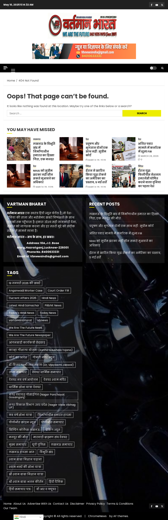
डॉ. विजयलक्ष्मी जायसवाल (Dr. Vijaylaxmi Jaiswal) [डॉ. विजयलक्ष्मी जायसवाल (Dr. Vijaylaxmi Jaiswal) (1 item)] (41, 365)
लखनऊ (37, 139)
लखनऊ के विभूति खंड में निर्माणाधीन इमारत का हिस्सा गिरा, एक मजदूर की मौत (44, 153)
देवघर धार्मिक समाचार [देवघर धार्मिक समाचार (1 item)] (46, 372)
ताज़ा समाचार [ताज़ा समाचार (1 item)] (18, 372)
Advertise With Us (39, 504)
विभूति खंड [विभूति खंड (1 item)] (46, 452)
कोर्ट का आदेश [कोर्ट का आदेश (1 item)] (18, 357)
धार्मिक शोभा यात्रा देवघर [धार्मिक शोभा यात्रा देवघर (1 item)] (25, 387)
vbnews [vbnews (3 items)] (42, 320)
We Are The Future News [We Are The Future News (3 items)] (25, 328)
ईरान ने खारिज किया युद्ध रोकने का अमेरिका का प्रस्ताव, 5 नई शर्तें (96, 176)
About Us (19, 504)
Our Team (10, 508)
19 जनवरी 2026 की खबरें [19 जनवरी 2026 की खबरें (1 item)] (24, 283)
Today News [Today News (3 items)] (48, 313)
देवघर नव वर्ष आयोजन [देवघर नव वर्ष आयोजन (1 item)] (23, 380)
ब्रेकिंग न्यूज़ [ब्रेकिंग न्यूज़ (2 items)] (52, 430)
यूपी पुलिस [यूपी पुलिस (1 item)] (39, 445)
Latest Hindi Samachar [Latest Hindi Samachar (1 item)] (24, 305)
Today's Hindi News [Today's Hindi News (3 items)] (21, 313)
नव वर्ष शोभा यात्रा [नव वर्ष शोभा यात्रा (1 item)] (20, 415)
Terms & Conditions (120, 504)
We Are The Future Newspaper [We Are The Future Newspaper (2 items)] (30, 335)
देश (87, 139)
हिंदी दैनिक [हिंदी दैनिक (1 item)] (56, 482)
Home (7, 504)
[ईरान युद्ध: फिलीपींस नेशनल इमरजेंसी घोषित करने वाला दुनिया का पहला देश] (123, 176)
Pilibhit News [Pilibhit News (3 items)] (53, 305)
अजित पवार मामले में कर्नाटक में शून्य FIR (149, 148)
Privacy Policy (95, 504)
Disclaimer (77, 504)
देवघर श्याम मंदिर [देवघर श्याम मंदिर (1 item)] (54, 380)
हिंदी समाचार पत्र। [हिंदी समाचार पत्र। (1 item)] (20, 489)
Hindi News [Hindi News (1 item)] (49, 298)
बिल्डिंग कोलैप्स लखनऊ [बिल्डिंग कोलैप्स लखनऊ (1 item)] (24, 430)
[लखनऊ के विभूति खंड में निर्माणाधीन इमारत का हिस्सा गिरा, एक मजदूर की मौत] (18, 149)
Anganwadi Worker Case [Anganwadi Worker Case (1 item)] (25, 291)
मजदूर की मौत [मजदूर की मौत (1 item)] (18, 437)
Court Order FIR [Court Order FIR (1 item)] (58, 291)
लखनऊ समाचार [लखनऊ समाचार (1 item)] (61, 445)
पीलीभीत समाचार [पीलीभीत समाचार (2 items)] (52, 422)
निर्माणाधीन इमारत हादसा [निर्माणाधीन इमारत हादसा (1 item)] (54, 415)
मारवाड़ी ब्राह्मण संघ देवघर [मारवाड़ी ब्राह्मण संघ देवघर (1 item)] (50, 437)
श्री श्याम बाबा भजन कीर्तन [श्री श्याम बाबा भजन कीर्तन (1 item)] (26, 482)
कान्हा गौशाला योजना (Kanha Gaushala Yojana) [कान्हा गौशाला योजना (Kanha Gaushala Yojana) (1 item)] (41, 350)
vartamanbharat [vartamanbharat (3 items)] (20, 320)
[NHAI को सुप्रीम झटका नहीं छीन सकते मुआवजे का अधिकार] (18, 176)
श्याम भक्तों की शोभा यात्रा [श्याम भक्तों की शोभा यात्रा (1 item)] (25, 467)
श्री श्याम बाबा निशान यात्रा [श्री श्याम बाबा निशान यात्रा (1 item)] (26, 474)
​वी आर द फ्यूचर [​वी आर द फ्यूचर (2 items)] (46, 489)
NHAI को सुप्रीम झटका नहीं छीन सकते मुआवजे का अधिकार (44, 176)
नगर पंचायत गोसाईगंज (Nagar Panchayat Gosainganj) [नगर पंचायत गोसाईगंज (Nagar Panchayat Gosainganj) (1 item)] (37, 396)
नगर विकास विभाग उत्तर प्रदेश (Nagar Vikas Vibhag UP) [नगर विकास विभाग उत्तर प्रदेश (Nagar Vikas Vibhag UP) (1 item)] (42, 406)
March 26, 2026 (97, 160)
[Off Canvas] (5, 67)
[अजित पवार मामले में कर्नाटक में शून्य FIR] (123, 149)
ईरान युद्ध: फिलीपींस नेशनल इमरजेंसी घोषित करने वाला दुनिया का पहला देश (149, 178)
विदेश (88, 166)
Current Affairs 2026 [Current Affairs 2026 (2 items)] (22, 298)
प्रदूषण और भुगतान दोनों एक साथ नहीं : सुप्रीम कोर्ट (97, 149)
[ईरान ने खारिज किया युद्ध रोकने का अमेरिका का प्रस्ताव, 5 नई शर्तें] (71, 176)
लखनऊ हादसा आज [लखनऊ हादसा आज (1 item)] (21, 452)
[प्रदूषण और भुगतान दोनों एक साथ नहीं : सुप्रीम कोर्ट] (71, 149)
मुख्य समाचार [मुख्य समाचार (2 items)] (17, 445)
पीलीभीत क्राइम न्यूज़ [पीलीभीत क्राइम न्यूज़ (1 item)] (22, 422)
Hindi (20, 517)
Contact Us (60, 504)
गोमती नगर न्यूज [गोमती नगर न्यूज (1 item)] (44, 357)
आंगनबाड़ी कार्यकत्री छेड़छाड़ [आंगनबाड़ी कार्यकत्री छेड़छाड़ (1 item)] (27, 343)
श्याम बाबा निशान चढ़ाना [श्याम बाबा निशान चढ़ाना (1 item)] (25, 459)
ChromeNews (97, 516)
